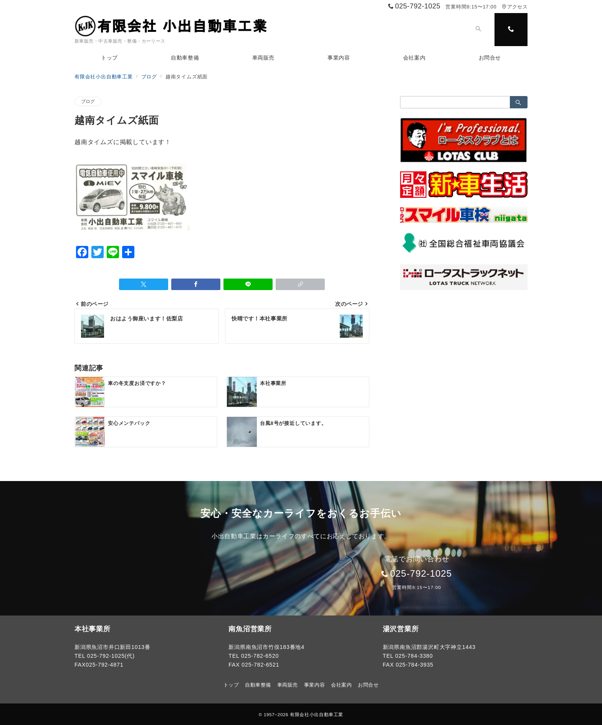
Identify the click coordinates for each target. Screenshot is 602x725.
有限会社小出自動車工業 (316, 714)
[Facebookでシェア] (195, 284)
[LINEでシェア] (248, 284)
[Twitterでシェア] (143, 284)
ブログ (88, 101)
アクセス (515, 7)
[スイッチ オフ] (478, 30)
